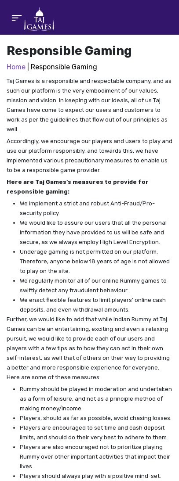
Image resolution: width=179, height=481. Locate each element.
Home (16, 67)
